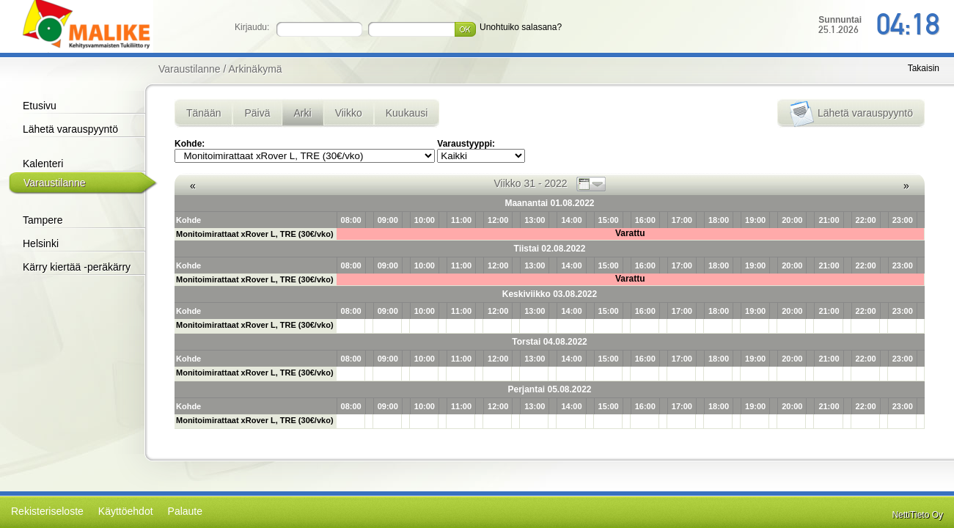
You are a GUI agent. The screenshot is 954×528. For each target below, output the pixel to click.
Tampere (42, 220)
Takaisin (923, 68)
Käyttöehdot (125, 511)
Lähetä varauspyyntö (70, 129)
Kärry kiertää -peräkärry (77, 267)
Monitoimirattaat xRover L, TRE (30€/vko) (255, 234)
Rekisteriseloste (47, 511)
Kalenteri (43, 163)
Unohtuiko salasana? (521, 27)
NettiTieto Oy (917, 515)
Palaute (185, 511)
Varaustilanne (54, 182)
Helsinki (41, 243)
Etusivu (39, 105)
